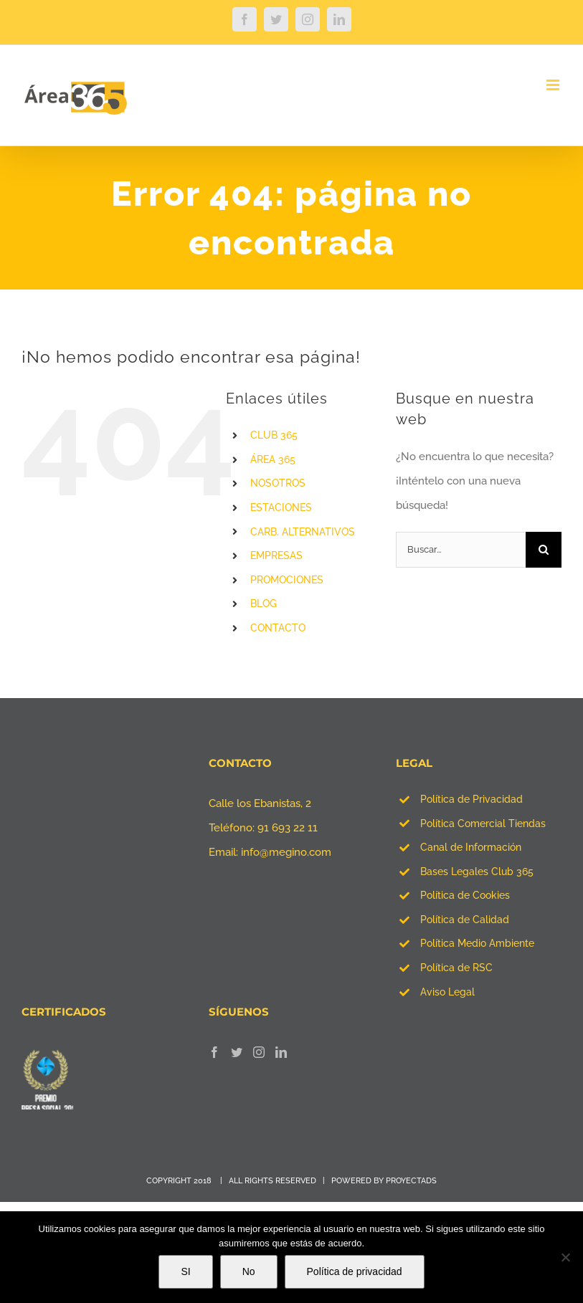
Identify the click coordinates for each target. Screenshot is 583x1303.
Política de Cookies (465, 895)
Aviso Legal (447, 992)
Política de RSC (456, 967)
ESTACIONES (281, 507)
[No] (565, 1257)
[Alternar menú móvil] (553, 84)
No (248, 1271)
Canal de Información (470, 847)
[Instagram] (259, 1052)
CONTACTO (277, 628)
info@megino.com (286, 852)
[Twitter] (236, 1052)
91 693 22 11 (287, 827)
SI (185, 1271)
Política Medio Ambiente (477, 943)
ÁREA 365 (272, 459)
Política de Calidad (464, 919)
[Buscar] (543, 550)
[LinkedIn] (281, 1052)
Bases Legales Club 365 (477, 871)
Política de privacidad (354, 1271)
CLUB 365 (274, 435)
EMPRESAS (276, 555)
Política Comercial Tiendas (483, 823)
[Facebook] (214, 1052)
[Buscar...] (461, 550)
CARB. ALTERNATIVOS (302, 532)
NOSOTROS (277, 483)
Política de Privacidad (471, 799)
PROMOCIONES (286, 580)
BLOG (263, 603)
